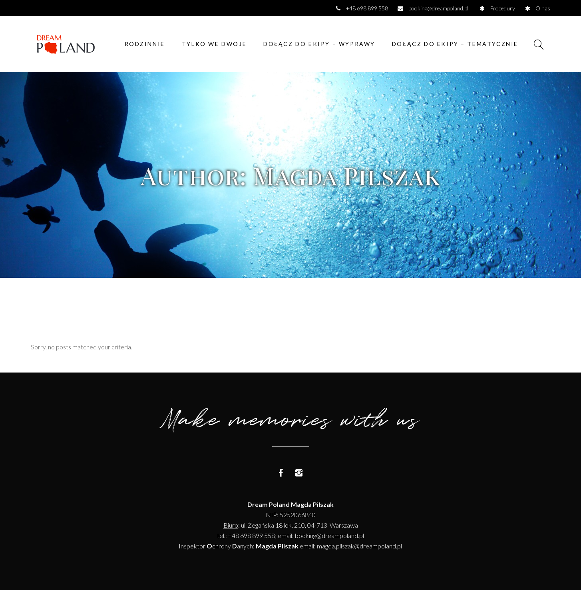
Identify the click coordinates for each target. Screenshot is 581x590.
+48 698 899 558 (251, 535)
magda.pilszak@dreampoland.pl (359, 546)
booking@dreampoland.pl (329, 535)
